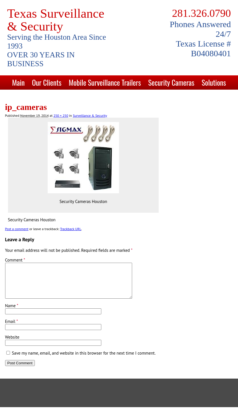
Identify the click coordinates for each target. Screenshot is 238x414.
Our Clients (46, 82)
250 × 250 (60, 115)
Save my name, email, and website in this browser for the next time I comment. (84, 360)
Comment (15, 260)
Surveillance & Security (90, 115)
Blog (137, 96)
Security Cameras (171, 82)
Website (12, 344)
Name (12, 312)
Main (18, 82)
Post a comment (17, 229)
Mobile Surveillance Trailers (105, 82)
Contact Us (109, 96)
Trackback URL (70, 229)
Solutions (213, 82)
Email (11, 328)
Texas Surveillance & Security (55, 19)
